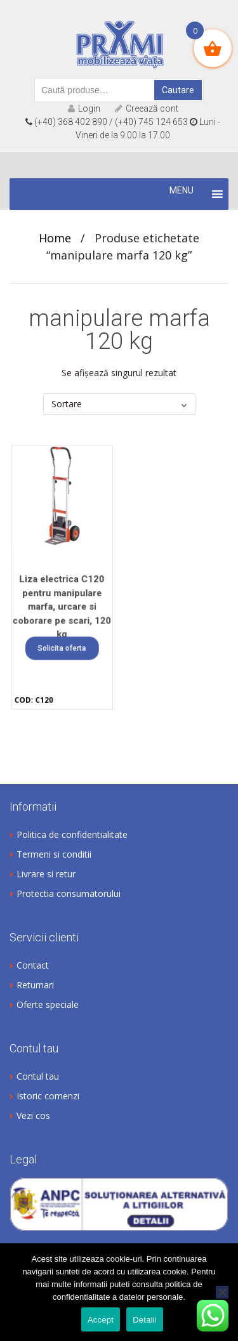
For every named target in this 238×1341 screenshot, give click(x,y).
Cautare (178, 90)
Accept (101, 1320)
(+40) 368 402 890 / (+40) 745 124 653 (106, 122)
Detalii (145, 1320)
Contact (33, 965)
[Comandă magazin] (119, 404)
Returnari (35, 985)
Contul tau (38, 1076)
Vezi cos (33, 1115)
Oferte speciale (48, 1004)
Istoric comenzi (48, 1096)
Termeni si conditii (54, 854)
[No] (222, 1292)
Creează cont (146, 108)
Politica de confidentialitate (72, 834)
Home (55, 237)
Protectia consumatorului (69, 893)
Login (84, 108)
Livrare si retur (46, 874)
